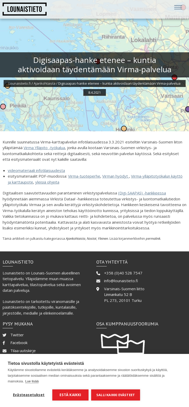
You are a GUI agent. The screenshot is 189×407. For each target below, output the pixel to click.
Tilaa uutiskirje (23, 350)
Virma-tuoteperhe (84, 176)
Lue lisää (32, 381)
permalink (153, 238)
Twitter (17, 334)
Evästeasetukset (29, 395)
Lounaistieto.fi (20, 83)
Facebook (18, 342)
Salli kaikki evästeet (115, 395)
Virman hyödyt (115, 176)
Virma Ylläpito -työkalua (44, 147)
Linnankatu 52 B (118, 294)
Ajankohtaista (44, 83)
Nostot (91, 238)
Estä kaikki (70, 395)
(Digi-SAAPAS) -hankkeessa (142, 192)
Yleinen (103, 238)
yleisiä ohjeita (47, 182)
